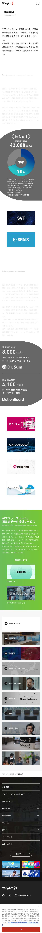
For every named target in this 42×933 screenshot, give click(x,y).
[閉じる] (39, 915)
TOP (3, 774)
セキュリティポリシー (21, 910)
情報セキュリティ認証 (29, 906)
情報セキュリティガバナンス (11, 906)
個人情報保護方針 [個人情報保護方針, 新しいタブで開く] (14, 931)
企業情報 (11, 774)
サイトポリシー (7, 910)
